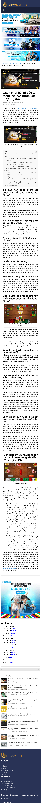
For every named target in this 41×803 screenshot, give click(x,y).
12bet (11, 636)
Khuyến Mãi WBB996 (8, 788)
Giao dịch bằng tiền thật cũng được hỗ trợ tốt (21, 162)
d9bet (13, 640)
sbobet (12, 660)
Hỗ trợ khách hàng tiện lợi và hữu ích (18, 166)
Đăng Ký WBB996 (7, 781)
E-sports (3, 768)
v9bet (11, 657)
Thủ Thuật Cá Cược (15, 63)
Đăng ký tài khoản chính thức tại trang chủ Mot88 (22, 172)
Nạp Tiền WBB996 (7, 783)
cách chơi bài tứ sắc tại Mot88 (27, 108)
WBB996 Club (7, 102)
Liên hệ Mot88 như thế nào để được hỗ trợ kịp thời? (22, 707)
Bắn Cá (3, 774)
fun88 (11, 648)
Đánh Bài (4, 772)
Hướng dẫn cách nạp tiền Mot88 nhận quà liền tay (21, 714)
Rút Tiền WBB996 (6, 786)
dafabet (12, 633)
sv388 (11, 662)
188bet (13, 652)
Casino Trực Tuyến (7, 770)
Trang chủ (4, 63)
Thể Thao (4, 766)
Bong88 (13, 628)
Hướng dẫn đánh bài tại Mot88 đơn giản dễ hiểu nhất (22, 693)
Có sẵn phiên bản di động (15, 164)
